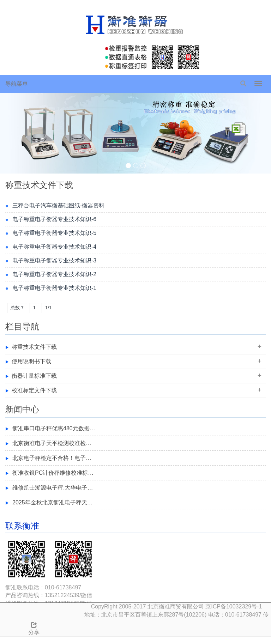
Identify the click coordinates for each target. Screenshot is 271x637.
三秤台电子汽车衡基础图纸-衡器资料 (58, 205)
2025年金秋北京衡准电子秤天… (52, 502)
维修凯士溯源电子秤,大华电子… (52, 488)
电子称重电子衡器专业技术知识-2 (54, 274)
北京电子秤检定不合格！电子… (51, 458)
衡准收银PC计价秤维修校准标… (53, 473)
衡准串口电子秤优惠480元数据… (53, 428)
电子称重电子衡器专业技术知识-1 (54, 288)
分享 (34, 627)
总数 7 (17, 307)
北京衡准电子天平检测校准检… (51, 443)
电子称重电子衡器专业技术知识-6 (54, 219)
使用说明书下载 (31, 361)
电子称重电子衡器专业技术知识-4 (54, 247)
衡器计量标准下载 (34, 376)
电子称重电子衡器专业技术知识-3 (54, 260)
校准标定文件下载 (34, 390)
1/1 (48, 307)
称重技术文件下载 (34, 347)
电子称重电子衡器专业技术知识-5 (54, 233)
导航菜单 (16, 84)
